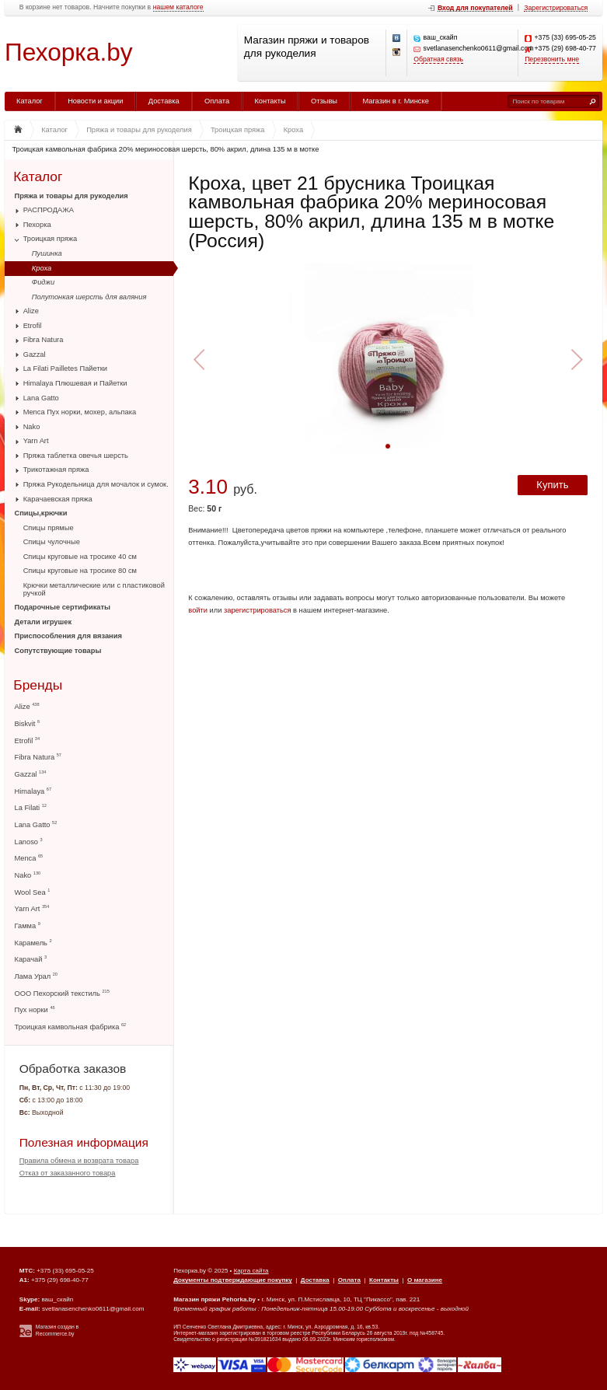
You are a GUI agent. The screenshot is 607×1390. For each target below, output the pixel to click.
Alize (31, 311)
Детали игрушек (43, 622)
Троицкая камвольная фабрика (71, 1026)
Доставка (164, 101)
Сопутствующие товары (58, 651)
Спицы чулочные (51, 542)
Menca (29, 858)
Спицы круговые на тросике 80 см (80, 571)
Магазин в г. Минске (395, 101)
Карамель (33, 942)
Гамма (27, 925)
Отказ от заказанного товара (67, 1173)
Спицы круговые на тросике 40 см (80, 557)
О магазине (424, 1279)
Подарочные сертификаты (62, 607)
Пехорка (37, 225)
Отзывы (324, 101)
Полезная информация (83, 1142)
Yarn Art (36, 441)
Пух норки (35, 1009)
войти (198, 610)
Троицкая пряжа (50, 239)
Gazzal (34, 354)
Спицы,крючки (41, 513)
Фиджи (43, 282)
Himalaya (33, 791)
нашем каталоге (178, 7)
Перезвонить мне (552, 59)
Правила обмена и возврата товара (79, 1161)
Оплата (216, 101)
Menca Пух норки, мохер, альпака (80, 412)
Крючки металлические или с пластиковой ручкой (94, 589)
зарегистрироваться (257, 610)
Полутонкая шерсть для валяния (89, 297)
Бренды (37, 685)
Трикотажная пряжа (56, 469)
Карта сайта (251, 1270)
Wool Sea (33, 892)
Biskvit (27, 723)
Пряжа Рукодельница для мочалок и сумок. (96, 484)
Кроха (41, 268)
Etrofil (32, 326)
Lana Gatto (41, 398)
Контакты (269, 101)
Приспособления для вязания (68, 636)
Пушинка (47, 253)
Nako (31, 427)
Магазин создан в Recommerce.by (57, 1330)
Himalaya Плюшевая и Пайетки (75, 383)
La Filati (31, 807)
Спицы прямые (48, 528)
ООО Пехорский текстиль (62, 993)
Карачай (31, 959)
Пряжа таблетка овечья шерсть (75, 455)
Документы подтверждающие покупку (232, 1279)
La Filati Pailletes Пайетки (65, 368)
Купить (552, 485)
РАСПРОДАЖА (48, 210)
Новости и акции (95, 101)
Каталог (29, 101)
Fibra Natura (43, 340)
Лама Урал (36, 976)
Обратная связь (438, 59)
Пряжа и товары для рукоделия (71, 196)
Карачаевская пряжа (57, 499)
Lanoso (29, 841)
